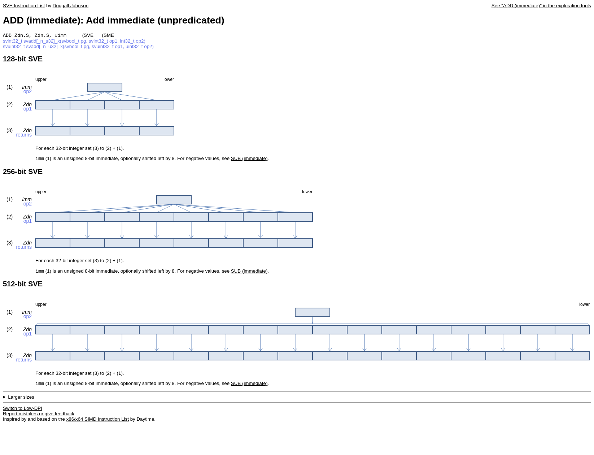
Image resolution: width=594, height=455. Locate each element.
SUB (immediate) (249, 159)
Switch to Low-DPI (22, 411)
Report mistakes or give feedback (38, 416)
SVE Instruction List (24, 5)
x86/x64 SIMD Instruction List (97, 422)
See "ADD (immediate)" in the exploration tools (541, 5)
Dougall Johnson (70, 5)
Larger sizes (21, 400)
